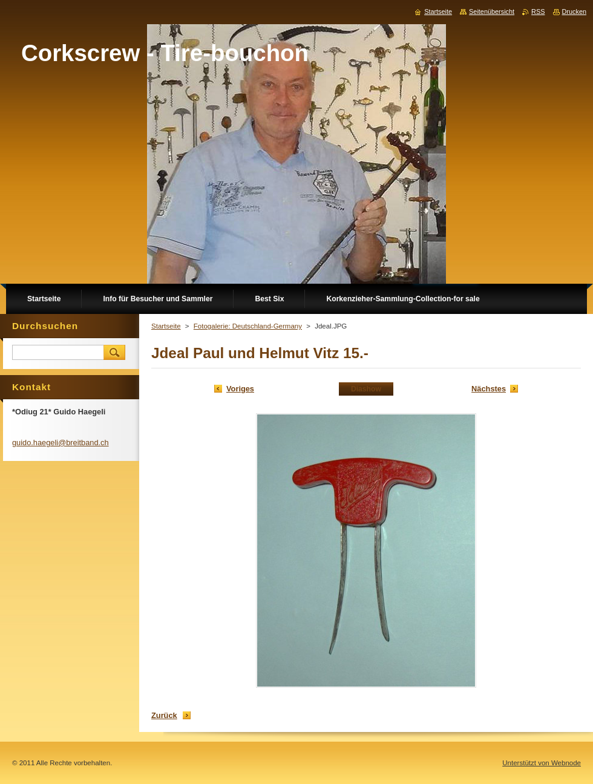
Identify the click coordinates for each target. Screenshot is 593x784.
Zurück (164, 715)
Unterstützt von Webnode (541, 762)
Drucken (574, 11)
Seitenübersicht (491, 11)
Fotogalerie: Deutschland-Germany (248, 326)
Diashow (366, 389)
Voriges (240, 388)
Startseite (166, 326)
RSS (538, 11)
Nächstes (488, 388)
